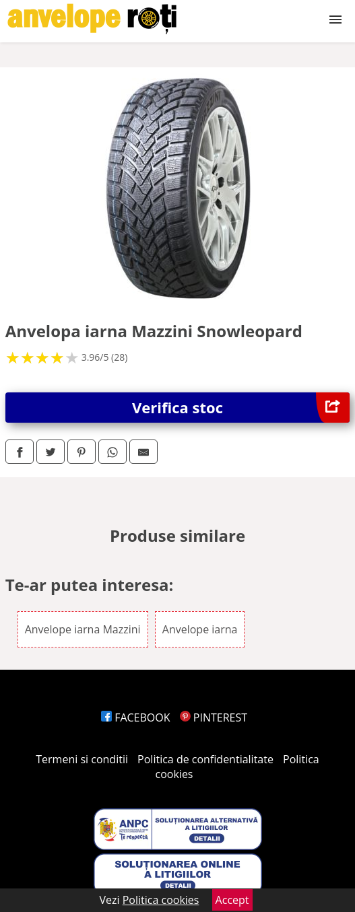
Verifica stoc (241, 407)
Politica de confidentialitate (205, 759)
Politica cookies (161, 899)
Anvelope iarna (200, 629)
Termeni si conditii (82, 759)
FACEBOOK (135, 717)
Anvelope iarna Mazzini (83, 629)
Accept (232, 899)
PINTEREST (213, 717)
